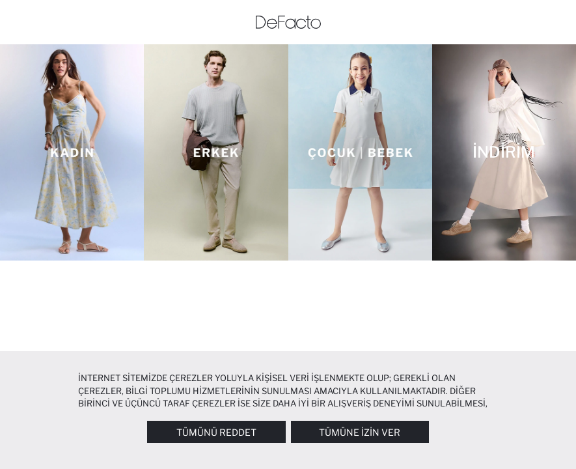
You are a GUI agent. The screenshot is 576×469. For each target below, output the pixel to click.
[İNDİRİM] (504, 152)
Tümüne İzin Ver (359, 432)
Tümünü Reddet (216, 432)
